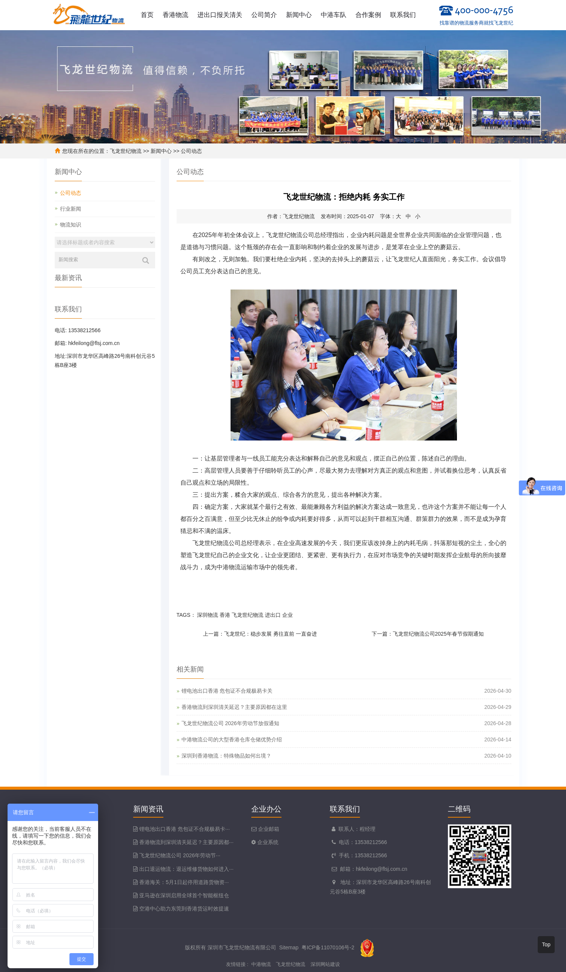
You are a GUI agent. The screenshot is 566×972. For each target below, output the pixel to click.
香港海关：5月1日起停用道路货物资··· (184, 882)
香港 (225, 615)
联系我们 (403, 14)
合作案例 (368, 14)
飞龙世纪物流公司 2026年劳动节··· (179, 855)
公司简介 (264, 14)
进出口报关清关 (219, 14)
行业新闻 (70, 209)
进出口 (273, 615)
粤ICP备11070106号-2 (327, 947)
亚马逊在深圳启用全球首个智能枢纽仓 (184, 895)
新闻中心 (299, 14)
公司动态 (191, 151)
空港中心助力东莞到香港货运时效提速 (184, 909)
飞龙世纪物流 (126, 151)
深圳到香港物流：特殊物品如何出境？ (226, 756)
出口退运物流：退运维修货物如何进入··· (186, 869)
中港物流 (261, 964)
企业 (287, 615)
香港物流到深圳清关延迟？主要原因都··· (186, 842)
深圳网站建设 (325, 964)
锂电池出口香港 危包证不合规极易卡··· (184, 829)
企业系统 (267, 842)
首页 (147, 14)
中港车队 (333, 14)
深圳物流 (207, 615)
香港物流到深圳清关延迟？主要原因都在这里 (234, 707)
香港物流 (175, 14)
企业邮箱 (268, 829)
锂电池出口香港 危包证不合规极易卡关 (227, 691)
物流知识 (70, 225)
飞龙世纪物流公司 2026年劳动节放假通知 (230, 723)
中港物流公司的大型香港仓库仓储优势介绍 (231, 739)
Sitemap (288, 947)
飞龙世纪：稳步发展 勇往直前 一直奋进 (270, 634)
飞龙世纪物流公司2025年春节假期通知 (438, 634)
